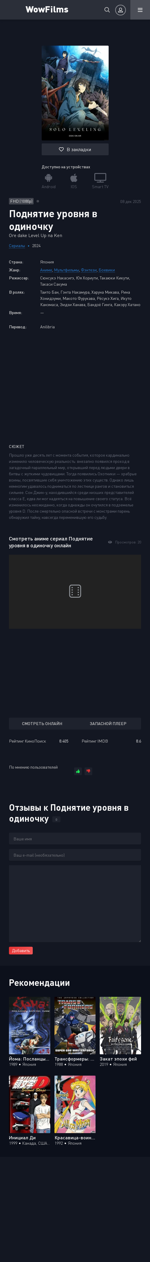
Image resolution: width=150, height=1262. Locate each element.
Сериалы (17, 245)
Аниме (46, 269)
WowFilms (47, 8)
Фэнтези (89, 269)
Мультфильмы (66, 269)
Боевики (107, 269)
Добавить (21, 950)
